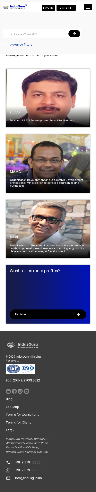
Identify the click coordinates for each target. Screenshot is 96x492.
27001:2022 (31, 380)
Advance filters (17, 44)
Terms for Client (18, 422)
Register (66, 7)
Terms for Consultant (22, 414)
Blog (9, 399)
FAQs (10, 430)
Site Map (12, 407)
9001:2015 (13, 380)
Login (48, 7)
